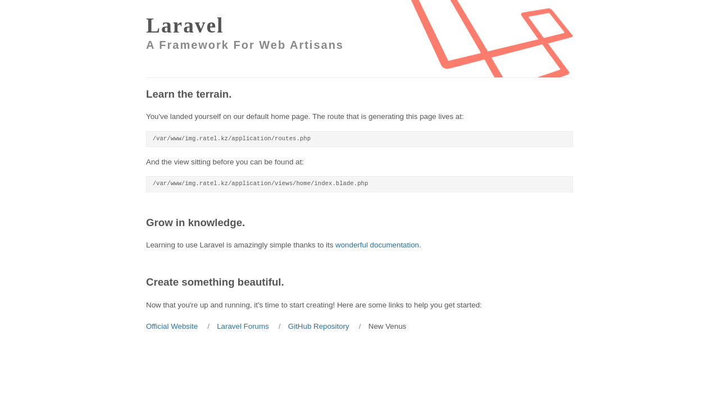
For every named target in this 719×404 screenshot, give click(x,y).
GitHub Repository (318, 326)
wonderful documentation (377, 245)
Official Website (172, 326)
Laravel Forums (243, 326)
